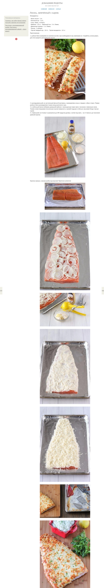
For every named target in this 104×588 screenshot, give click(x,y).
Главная (44, 9)
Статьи (58, 9)
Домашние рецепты (52, 3)
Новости (51, 9)
